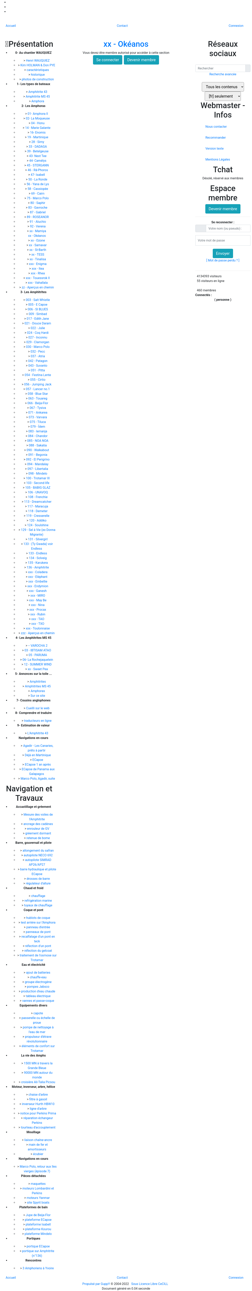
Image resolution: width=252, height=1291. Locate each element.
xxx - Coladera (38, 572)
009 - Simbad (38, 314)
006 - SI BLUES (38, 309)
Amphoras (38, 691)
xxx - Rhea (38, 273)
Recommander (215, 137)
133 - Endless (38, 553)
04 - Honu (38, 123)
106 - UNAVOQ (38, 492)
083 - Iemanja (38, 431)
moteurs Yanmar (38, 1198)
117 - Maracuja (38, 506)
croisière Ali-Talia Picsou (38, 1082)
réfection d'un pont (38, 946)
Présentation (29, 44)
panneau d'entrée (38, 927)
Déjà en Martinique (38, 755)
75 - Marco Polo (38, 198)
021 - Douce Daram (38, 323)
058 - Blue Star (38, 394)
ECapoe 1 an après (38, 764)
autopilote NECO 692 (38, 855)
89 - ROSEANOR (38, 217)
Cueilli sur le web (38, 708)
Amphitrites (38, 681)
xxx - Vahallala (38, 283)
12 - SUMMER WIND (38, 664)
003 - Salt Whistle (38, 300)
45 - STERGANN (38, 165)
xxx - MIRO (38, 595)
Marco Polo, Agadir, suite (38, 778)
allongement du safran (38, 850)
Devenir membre (141, 59)
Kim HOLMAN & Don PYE (38, 65)
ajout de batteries (38, 972)
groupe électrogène (38, 982)
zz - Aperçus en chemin (38, 287)
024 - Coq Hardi (38, 333)
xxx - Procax (38, 609)
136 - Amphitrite (38, 567)
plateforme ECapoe (38, 1220)
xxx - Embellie (38, 581)
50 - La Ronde (38, 179)
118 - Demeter (38, 511)
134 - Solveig (38, 558)
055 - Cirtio (38, 380)
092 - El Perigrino (38, 459)
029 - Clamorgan (38, 342)
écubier (38, 1154)
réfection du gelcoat (38, 951)
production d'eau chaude (38, 991)
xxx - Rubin (38, 614)
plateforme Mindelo (38, 1234)
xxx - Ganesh (38, 591)
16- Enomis (38, 132)
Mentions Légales (217, 159)
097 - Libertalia (38, 469)
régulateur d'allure (38, 883)
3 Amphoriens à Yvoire (38, 1268)
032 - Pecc (38, 351)
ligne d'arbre (38, 1109)
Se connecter (107, 59)
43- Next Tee (38, 156)
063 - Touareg (38, 398)
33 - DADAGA (38, 146)
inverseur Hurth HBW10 (38, 1104)
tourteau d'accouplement (38, 1127)
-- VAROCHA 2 (38, 645)
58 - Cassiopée (38, 189)
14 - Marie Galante (38, 128)
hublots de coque (38, 918)
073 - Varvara (38, 417)
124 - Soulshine (38, 525)
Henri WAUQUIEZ (38, 60)
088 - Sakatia (38, 445)
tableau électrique (38, 996)
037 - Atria (38, 356)
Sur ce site (38, 696)
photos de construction (38, 79)
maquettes (38, 1184)
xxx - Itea (38, 268)
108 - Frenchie (38, 497)
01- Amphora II (38, 114)
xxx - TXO (38, 624)
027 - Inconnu (38, 337)
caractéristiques (38, 70)
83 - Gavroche (38, 207)
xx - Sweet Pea (38, 669)
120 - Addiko (38, 520)
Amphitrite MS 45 (38, 96)
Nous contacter (216, 126)
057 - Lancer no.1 (38, 389)
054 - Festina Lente (38, 375)
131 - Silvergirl (38, 539)
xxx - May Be (38, 600)
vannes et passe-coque (38, 1001)
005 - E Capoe (38, 304)
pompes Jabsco (38, 986)
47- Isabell (38, 175)
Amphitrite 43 (38, 92)
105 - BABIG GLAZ (38, 487)
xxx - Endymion (38, 586)
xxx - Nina (38, 605)
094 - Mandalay (38, 464)
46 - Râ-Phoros (38, 170)
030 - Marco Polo (38, 347)
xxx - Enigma (38, 264)
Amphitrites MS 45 (38, 686)
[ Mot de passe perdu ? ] (222, 260)
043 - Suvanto (38, 365)
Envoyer (223, 253)
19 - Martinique (38, 137)
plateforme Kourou (38, 1229)
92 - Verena (38, 226)
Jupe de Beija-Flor (38, 1215)
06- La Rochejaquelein (38, 660)
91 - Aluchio (38, 222)
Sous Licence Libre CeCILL (150, 1284)
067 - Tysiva (38, 408)
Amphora (38, 101)
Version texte (214, 148)
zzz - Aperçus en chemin (38, 633)
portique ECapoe (38, 1246)
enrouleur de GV (38, 828)
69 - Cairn (38, 193)
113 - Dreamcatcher (38, 502)
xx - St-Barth (38, 250)
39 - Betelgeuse (38, 151)
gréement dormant (38, 833)
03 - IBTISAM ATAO (38, 650)
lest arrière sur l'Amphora (38, 922)
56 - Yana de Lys (38, 184)
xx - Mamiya (38, 231)
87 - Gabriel (38, 212)
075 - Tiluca (38, 422)
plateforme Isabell (38, 1224)
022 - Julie (38, 328)
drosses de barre (38, 879)
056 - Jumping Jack (38, 384)
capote (38, 1013)
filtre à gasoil (38, 1099)
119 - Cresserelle (38, 516)
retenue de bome (38, 838)
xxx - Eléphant (38, 577)
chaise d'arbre (38, 1094)
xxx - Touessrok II (38, 278)
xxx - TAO (38, 619)
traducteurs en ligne (38, 721)
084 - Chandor (38, 436)
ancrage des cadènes (38, 824)
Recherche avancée (222, 74)
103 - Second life (38, 483)
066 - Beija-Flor (38, 403)
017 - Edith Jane (38, 319)
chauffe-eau (38, 977)
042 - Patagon (38, 361)
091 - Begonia (38, 455)
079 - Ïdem (38, 426)
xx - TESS (38, 254)
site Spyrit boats (38, 1202)
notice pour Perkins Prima (38, 1113)
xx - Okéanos (37, 236)
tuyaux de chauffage (38, 905)
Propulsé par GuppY (96, 1284)
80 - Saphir (38, 203)
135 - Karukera (38, 563)
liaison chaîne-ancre (38, 1140)
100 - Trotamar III (38, 478)
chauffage (38, 896)
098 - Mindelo (38, 473)
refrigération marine (38, 900)
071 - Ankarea (38, 412)
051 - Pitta (38, 370)
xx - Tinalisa (38, 259)
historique (38, 74)
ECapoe (38, 760)
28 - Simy (38, 142)
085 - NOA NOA (38, 441)
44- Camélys (38, 160)
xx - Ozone (38, 240)
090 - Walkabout (38, 450)
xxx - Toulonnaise (38, 628)
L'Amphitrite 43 (38, 733)
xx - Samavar (38, 245)
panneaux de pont (38, 932)
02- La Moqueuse (38, 118)
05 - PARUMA (38, 655)
